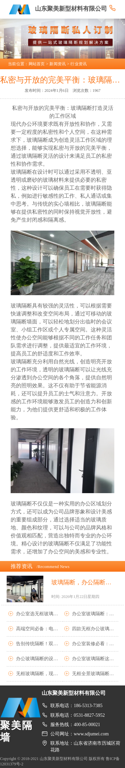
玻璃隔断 (96, 204)
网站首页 (37, 64)
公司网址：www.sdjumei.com (79, 733)
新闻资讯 (57, 64)
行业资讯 (78, 64)
